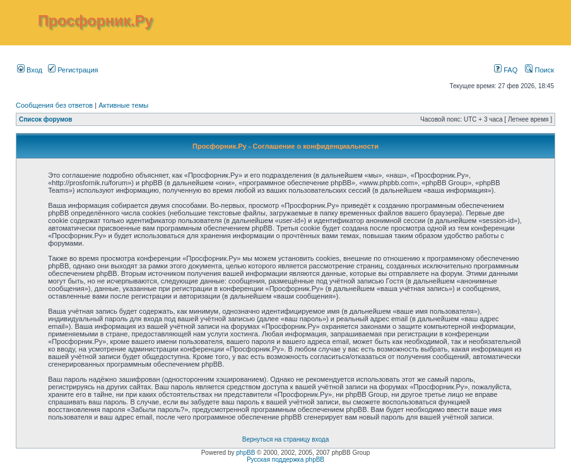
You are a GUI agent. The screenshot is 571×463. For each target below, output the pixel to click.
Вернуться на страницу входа (285, 439)
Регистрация (73, 70)
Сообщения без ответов (54, 105)
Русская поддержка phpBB (285, 459)
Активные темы (123, 105)
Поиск (539, 70)
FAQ (505, 70)
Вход (29, 70)
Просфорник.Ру (95, 21)
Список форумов (46, 119)
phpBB (245, 452)
